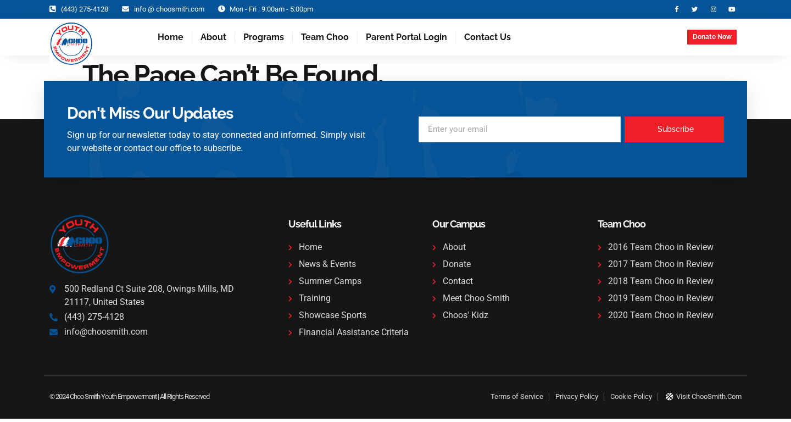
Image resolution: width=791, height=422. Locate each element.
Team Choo (325, 40)
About (213, 40)
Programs (263, 40)
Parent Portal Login (406, 40)
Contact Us (487, 40)
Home (170, 40)
